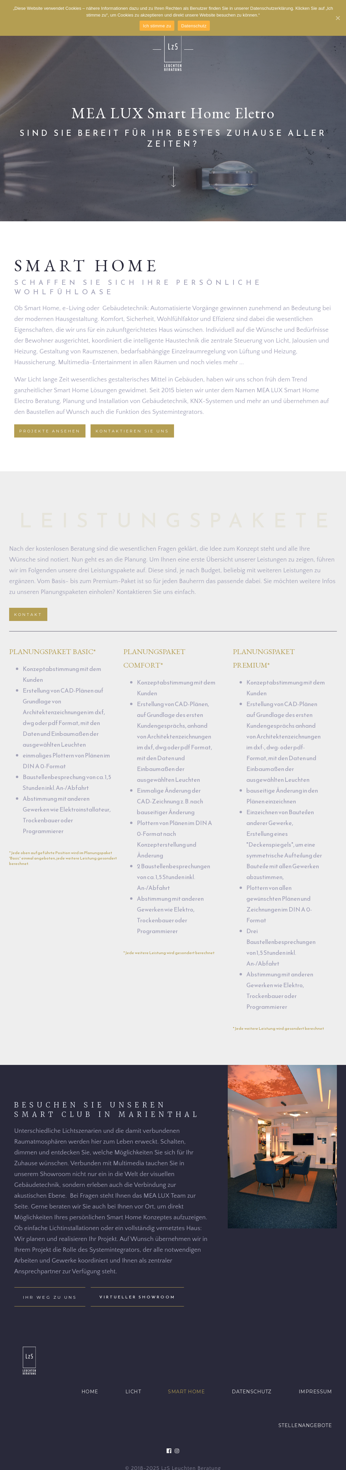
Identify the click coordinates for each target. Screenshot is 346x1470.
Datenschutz (193, 25)
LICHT (133, 1392)
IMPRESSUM (315, 1392)
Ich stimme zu (157, 25)
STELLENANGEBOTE (305, 1425)
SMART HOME (186, 1392)
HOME (89, 1392)
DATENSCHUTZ (252, 1392)
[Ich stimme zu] (337, 18)
